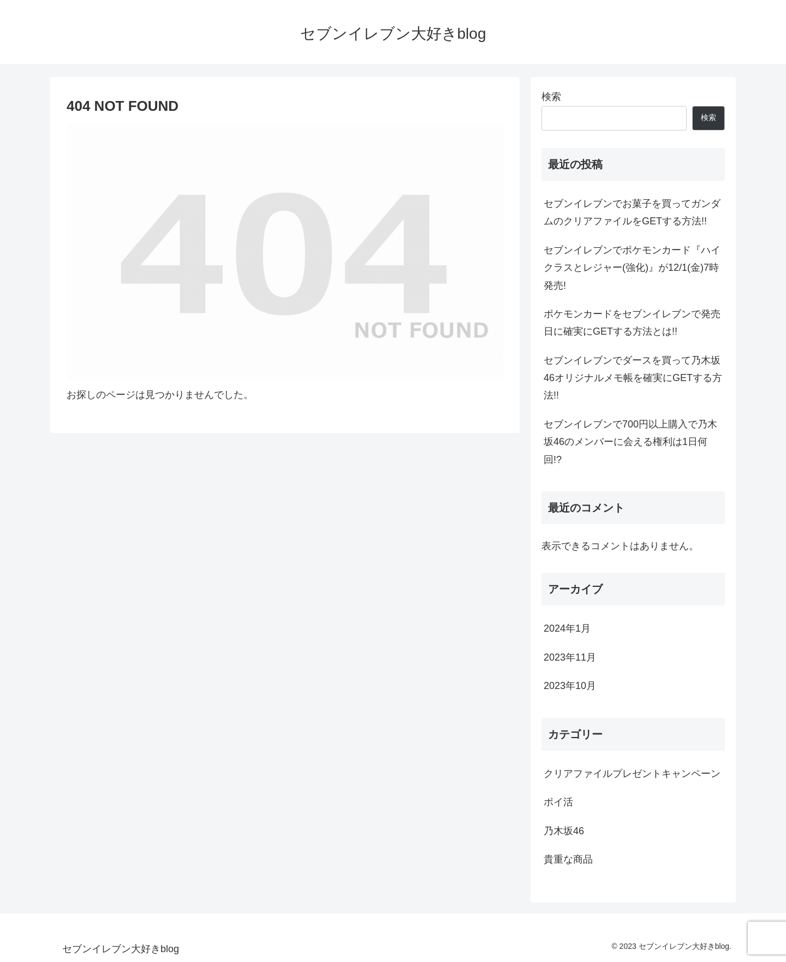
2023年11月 (570, 657)
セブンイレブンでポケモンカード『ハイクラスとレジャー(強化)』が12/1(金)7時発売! (632, 268)
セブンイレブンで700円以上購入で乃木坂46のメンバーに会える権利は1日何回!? (630, 442)
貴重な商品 (568, 859)
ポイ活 (558, 802)
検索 (551, 96)
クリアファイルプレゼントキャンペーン (632, 773)
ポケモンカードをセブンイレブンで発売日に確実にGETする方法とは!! (632, 322)
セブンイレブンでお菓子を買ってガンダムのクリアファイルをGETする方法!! (632, 212)
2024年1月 (567, 628)
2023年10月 (570, 685)
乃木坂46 (564, 831)
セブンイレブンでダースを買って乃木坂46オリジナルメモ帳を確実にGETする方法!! (633, 378)
